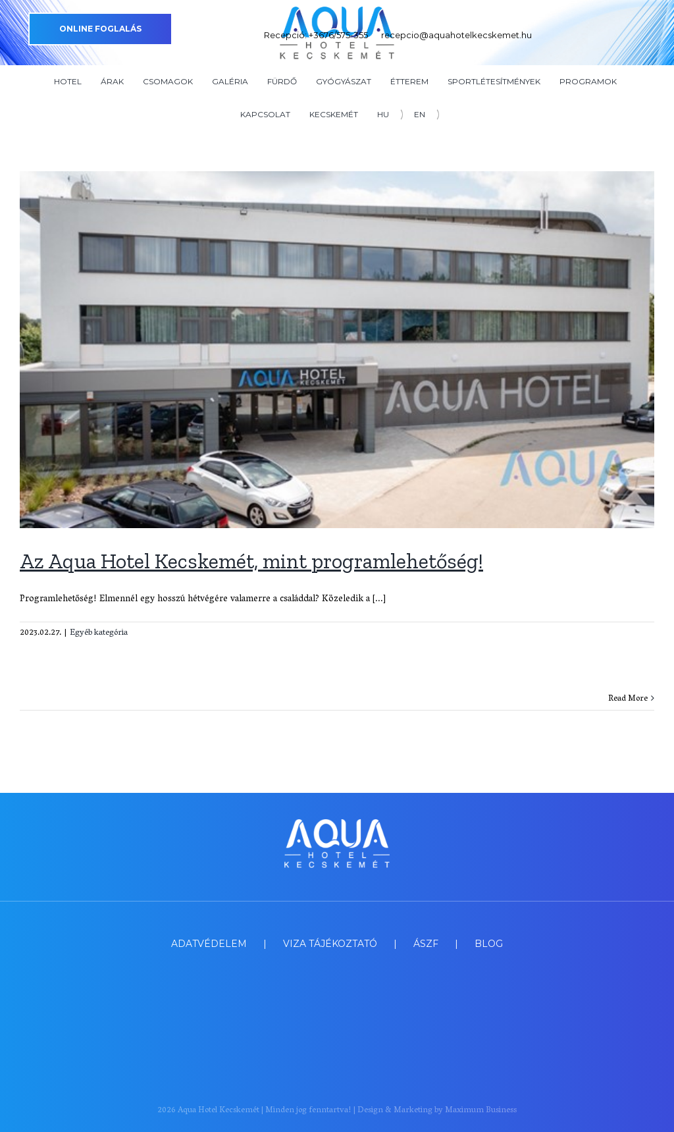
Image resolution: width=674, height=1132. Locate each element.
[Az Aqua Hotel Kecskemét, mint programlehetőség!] (337, 349)
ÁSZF (425, 944)
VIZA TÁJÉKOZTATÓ (330, 944)
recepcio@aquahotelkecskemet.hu (456, 35)
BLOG (489, 944)
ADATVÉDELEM (209, 944)
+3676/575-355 (338, 35)
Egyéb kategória (99, 633)
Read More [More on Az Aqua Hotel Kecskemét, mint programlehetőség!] (628, 699)
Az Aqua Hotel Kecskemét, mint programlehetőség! (251, 561)
